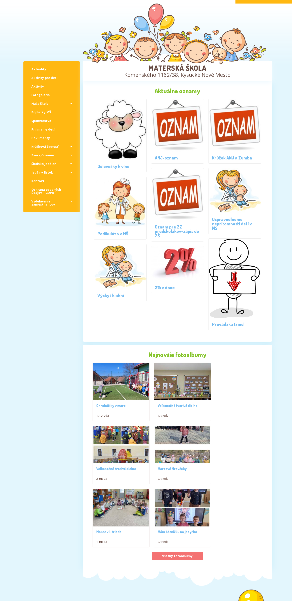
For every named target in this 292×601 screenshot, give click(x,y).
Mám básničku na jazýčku (232, 469)
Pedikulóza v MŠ (112, 233)
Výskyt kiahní (110, 295)
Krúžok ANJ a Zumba (232, 158)
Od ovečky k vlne (113, 166)
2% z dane (165, 287)
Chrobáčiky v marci (111, 406)
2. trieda (217, 416)
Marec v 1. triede (167, 469)
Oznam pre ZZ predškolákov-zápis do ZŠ (177, 231)
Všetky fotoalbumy (177, 494)
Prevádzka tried (228, 324)
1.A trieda (102, 416)
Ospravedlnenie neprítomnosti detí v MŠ (232, 223)
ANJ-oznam (166, 158)
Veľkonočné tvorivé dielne (174, 406)
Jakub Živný (262, 599)
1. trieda (159, 416)
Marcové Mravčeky (110, 469)
